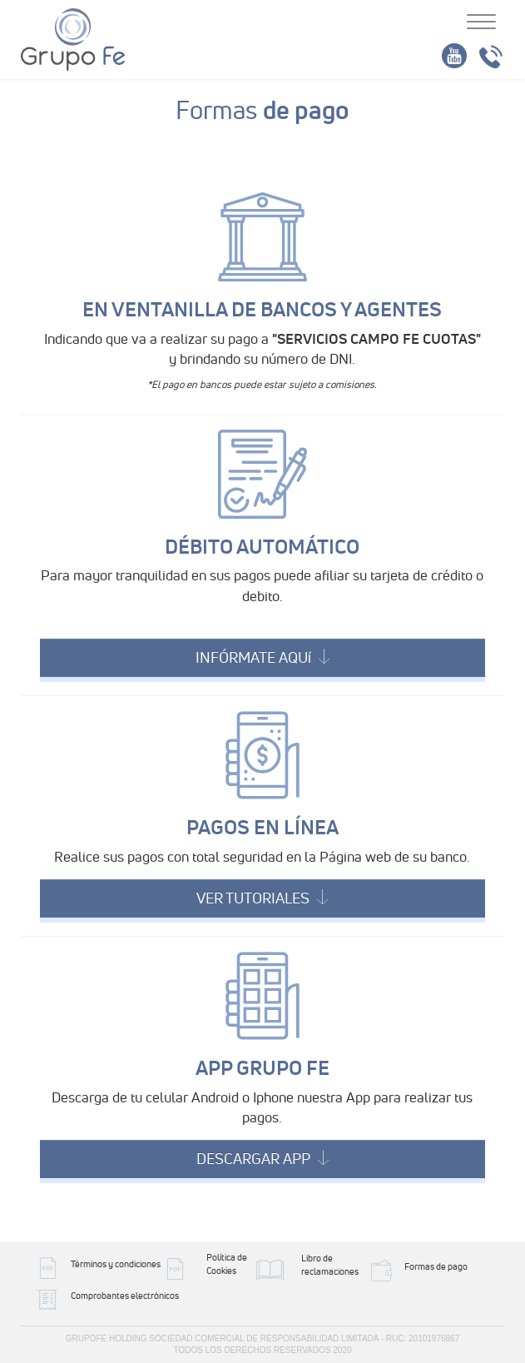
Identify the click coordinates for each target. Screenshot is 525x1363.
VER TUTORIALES (262, 898)
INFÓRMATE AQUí (262, 657)
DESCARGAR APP (262, 1158)
